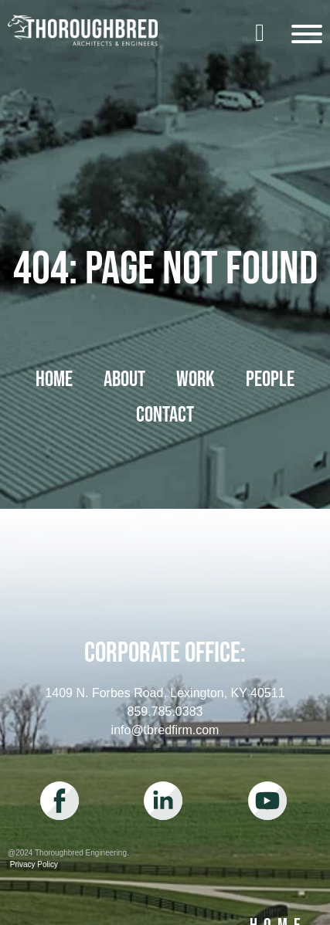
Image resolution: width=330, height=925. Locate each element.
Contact (165, 415)
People (270, 379)
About (124, 379)
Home (54, 379)
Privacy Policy (33, 864)
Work (195, 379)
